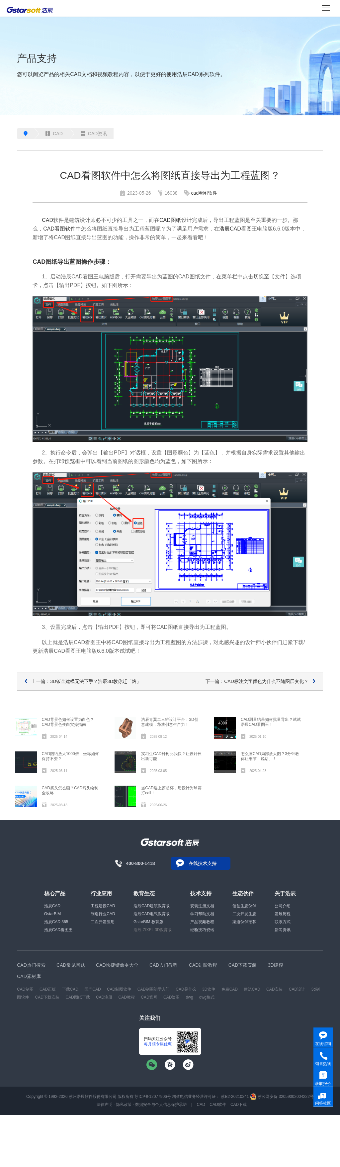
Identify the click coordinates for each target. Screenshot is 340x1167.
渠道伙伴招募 (244, 922)
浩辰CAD (230, 229)
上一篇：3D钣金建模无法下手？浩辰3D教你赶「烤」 (86, 681)
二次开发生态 (244, 914)
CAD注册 (104, 997)
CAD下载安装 (47, 997)
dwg (189, 997)
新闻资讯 (283, 929)
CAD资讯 (94, 133)
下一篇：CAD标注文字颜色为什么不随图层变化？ (257, 681)
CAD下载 (238, 1104)
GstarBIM (52, 914)
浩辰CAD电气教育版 (151, 914)
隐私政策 (124, 1104)
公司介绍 (283, 906)
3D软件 (208, 989)
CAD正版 (48, 989)
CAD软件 (218, 1104)
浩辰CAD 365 (56, 922)
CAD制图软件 (119, 989)
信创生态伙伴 (244, 906)
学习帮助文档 (202, 914)
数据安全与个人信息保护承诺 (161, 1104)
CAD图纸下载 (77, 997)
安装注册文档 (202, 906)
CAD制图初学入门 (153, 989)
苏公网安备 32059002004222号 (282, 1096)
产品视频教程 (202, 922)
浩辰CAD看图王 (58, 929)
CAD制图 (25, 989)
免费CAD (229, 989)
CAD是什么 (186, 989)
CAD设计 (297, 989)
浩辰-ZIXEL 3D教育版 (152, 929)
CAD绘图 (171, 997)
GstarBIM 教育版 (148, 922)
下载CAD (70, 989)
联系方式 (283, 922)
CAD (54, 133)
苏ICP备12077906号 (152, 1096)
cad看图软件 (204, 193)
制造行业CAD (103, 914)
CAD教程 (127, 997)
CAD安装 (274, 989)
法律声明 (105, 1104)
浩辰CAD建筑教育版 (151, 906)
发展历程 (283, 914)
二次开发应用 (103, 922)
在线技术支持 (202, 863)
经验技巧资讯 (202, 929)
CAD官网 (149, 997)
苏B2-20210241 (235, 1096)
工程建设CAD (103, 906)
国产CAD (92, 989)
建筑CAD (252, 989)
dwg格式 (206, 997)
